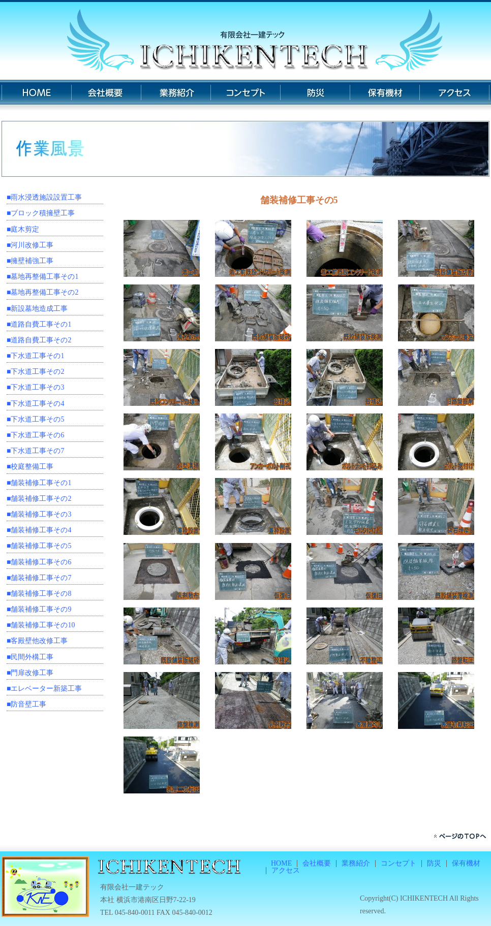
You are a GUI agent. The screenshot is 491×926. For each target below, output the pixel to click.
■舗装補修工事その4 (39, 530)
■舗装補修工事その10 (41, 625)
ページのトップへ (461, 836)
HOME (36, 95)
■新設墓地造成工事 (37, 308)
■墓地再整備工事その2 (42, 292)
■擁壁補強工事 (30, 261)
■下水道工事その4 (35, 403)
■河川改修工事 (30, 245)
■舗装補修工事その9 (39, 609)
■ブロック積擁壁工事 (41, 213)
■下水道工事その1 (35, 356)
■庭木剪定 (23, 229)
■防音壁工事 (26, 704)
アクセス (454, 95)
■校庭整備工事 (30, 466)
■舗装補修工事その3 (39, 514)
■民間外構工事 (30, 657)
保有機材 (384, 95)
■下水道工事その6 (35, 435)
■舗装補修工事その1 (39, 483)
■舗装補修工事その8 (39, 593)
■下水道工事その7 (35, 451)
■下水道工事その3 (35, 387)
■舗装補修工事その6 (39, 562)
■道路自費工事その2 (39, 340)
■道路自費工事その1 (39, 324)
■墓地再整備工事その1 (42, 276)
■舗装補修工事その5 (39, 546)
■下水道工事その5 (35, 419)
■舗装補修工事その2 (39, 498)
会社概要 (106, 95)
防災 (315, 95)
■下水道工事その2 (35, 371)
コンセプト (245, 95)
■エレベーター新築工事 (44, 688)
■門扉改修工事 (30, 673)
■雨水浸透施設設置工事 (44, 197)
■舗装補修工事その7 (39, 578)
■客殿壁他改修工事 (37, 641)
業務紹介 (175, 95)
